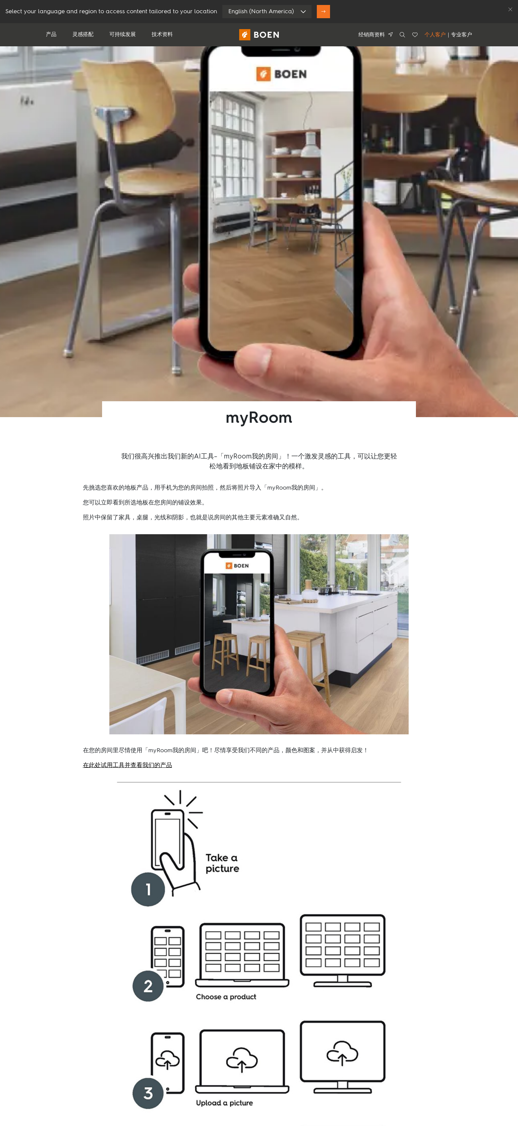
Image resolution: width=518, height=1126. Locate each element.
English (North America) (261, 12)
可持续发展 (122, 34)
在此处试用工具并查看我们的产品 (127, 765)
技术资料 (162, 34)
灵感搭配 (82, 34)
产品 (51, 34)
